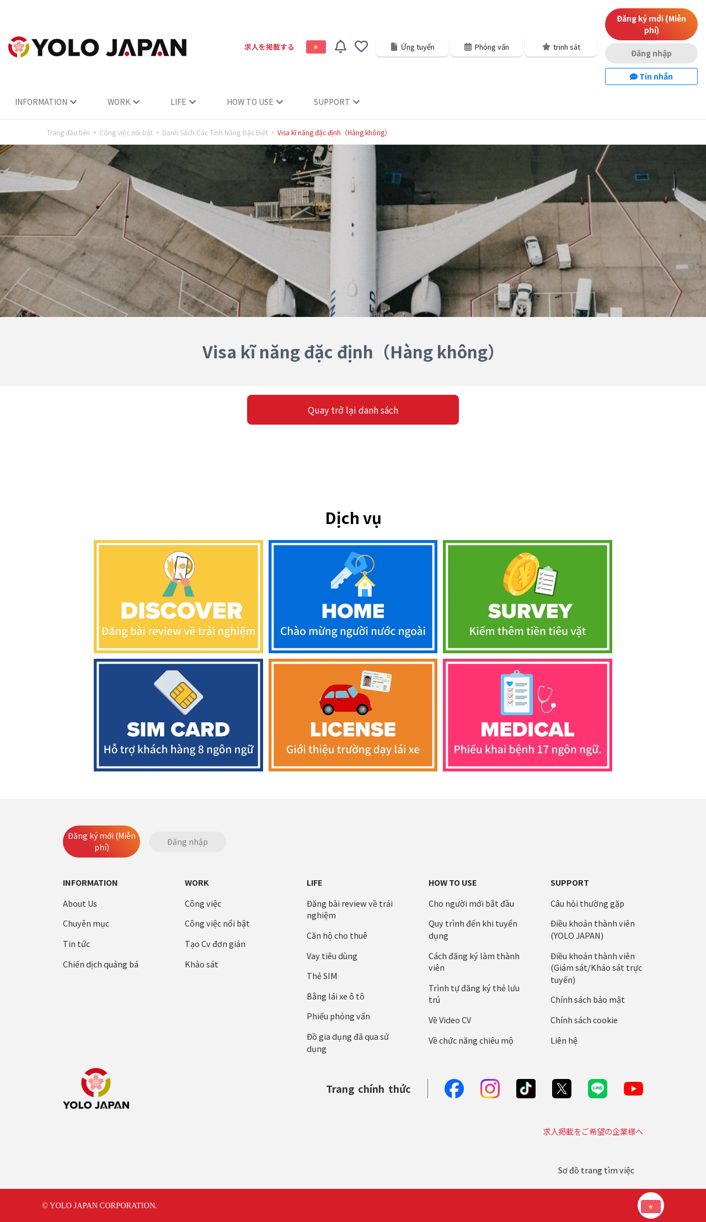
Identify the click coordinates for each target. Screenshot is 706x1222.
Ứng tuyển (412, 46)
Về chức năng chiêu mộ (471, 1040)
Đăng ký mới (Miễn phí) (651, 24)
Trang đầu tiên (68, 132)
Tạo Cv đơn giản (215, 943)
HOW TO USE (255, 101)
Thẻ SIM (322, 975)
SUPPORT (337, 101)
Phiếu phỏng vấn (338, 1016)
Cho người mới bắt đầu (471, 903)
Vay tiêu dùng (332, 955)
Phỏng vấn (486, 46)
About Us (80, 903)
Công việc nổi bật (126, 132)
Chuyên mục (86, 923)
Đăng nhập (651, 53)
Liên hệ (563, 1040)
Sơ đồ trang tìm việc (596, 1170)
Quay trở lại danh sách (353, 409)
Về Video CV (450, 1019)
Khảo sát (201, 964)
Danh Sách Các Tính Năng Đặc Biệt (215, 132)
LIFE (183, 101)
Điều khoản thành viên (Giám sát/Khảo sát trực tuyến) (596, 967)
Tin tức (76, 943)
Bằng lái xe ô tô (336, 996)
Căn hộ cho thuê (337, 935)
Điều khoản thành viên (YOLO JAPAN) (592, 929)
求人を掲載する (269, 46)
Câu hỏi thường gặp (587, 903)
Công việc (203, 903)
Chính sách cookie (584, 1019)
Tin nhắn (651, 76)
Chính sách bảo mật (587, 999)
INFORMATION (46, 101)
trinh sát (561, 46)
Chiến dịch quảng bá (100, 964)
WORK (124, 101)
